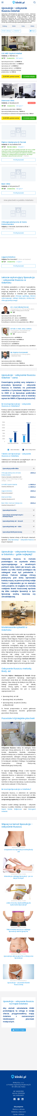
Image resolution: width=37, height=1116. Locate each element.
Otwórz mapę (18, 1030)
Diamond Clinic (7, 100)
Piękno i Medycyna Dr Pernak (13, 142)
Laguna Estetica (8, 257)
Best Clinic (5, 184)
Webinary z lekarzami (18, 1112)
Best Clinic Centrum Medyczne (11, 503)
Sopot (3, 809)
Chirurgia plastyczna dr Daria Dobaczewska (14, 223)
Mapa (32, 31)
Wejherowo (18, 809)
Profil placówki (18, 160)
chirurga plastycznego (9, 300)
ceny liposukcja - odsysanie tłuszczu (21, 540)
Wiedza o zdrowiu (19, 1109)
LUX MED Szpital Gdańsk (11, 53)
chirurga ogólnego (22, 296)
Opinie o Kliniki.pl (18, 1114)
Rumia (10, 809)
